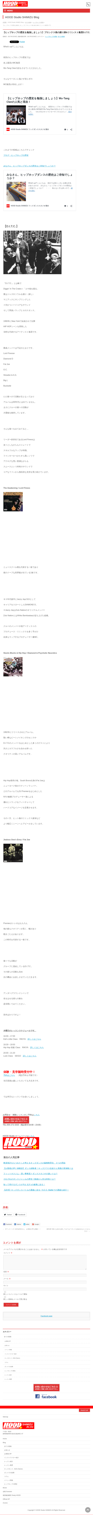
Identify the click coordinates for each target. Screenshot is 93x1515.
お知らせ (7, 1348)
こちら (37, 1115)
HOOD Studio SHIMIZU (43, 1510)
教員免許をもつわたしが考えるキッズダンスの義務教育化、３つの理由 (34, 1163)
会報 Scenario (7, 1492)
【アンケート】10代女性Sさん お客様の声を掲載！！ (22, 1229)
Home (5, 1439)
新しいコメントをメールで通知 (15, 1297)
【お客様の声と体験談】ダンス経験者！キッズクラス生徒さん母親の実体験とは (38, 1168)
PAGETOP (84, 1410)
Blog (4, 1443)
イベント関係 (8, 1352)
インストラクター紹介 (11, 1356)
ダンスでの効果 (9, 1369)
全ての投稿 (61, 36)
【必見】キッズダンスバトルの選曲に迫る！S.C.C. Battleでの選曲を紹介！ (36, 1190)
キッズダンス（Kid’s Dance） (14, 1469)
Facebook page (46, 1319)
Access (5, 1503)
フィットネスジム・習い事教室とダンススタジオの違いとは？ (30, 1174)
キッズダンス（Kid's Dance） (13, 1361)
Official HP (6, 1499)
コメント (7, 1253)
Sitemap (5, 1417)
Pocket (22, 42)
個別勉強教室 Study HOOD (12, 1495)
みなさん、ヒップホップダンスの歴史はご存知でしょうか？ (29, 166)
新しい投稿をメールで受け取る (15, 1302)
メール (7, 1282)
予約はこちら (9, 1075)
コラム (6, 1365)
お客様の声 (8, 1344)
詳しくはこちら (34, 1039)
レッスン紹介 (8, 1378)
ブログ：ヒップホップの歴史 (16, 155)
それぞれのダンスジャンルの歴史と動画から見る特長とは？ (29, 1179)
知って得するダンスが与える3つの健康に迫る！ (24, 1185)
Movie (5, 1488)
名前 (6, 1275)
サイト (5, 1288)
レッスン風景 (8, 1382)
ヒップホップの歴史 (51, 36)
